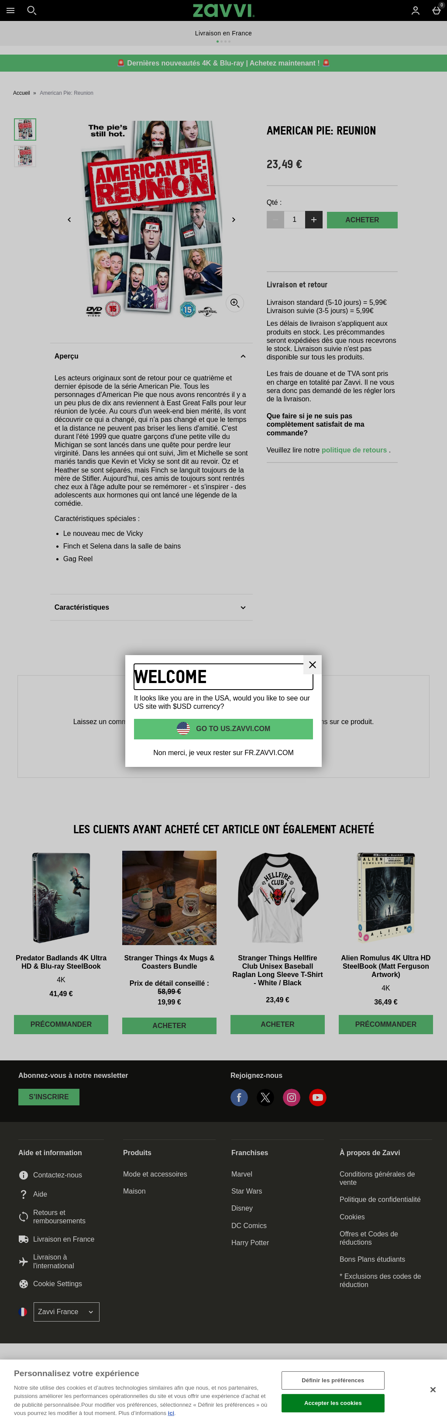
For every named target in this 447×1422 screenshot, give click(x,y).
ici (171, 1413)
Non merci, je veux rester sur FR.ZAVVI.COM (223, 752)
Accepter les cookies (333, 1403)
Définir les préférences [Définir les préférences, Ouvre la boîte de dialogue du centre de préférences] (333, 1380)
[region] (223, 1391)
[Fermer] (433, 1389)
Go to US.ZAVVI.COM (232, 728)
